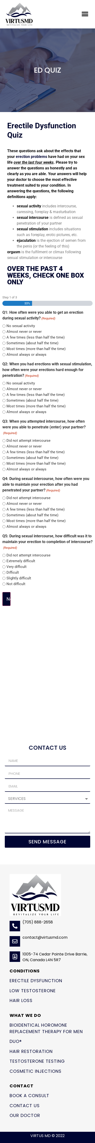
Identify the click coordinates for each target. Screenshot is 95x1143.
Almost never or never (24, 332)
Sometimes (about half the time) (32, 343)
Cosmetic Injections (35, 1071)
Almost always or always (26, 354)
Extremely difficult (20, 561)
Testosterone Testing (37, 1061)
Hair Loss (21, 1000)
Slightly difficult (18, 578)
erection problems (31, 156)
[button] (84, 14)
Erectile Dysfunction (36, 981)
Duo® (16, 1041)
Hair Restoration (31, 1051)
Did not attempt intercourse (28, 440)
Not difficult (15, 584)
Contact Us (25, 1106)
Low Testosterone (33, 991)
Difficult (12, 572)
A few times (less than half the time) (35, 337)
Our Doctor (25, 1115)
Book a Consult (29, 1096)
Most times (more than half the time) (36, 349)
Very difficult (16, 567)
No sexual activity (20, 326)
